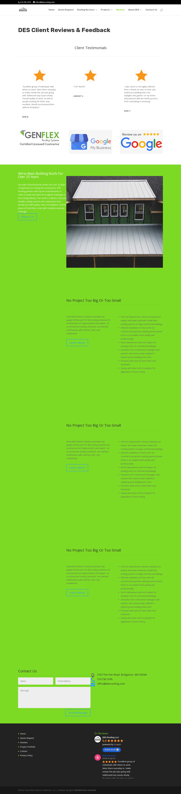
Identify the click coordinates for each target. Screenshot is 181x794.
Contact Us (151, 10)
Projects (105, 10)
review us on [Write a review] (111, 749)
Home (52, 10)
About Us (27, 217)
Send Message (77, 713)
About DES (133, 10)
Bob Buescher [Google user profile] (109, 755)
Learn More (77, 342)
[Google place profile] (110, 737)
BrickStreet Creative (85, 790)
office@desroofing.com (111, 683)
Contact (23, 751)
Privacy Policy (26, 755)
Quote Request (66, 10)
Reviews (120, 10)
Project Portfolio (27, 746)
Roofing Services (85, 10)
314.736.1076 (104, 679)
